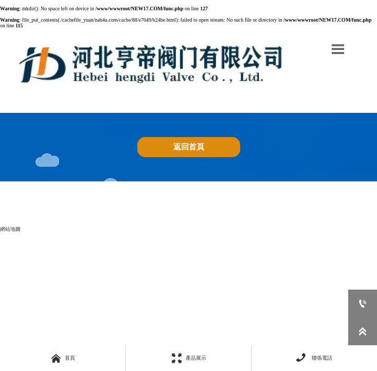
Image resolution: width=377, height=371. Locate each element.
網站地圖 (10, 229)
